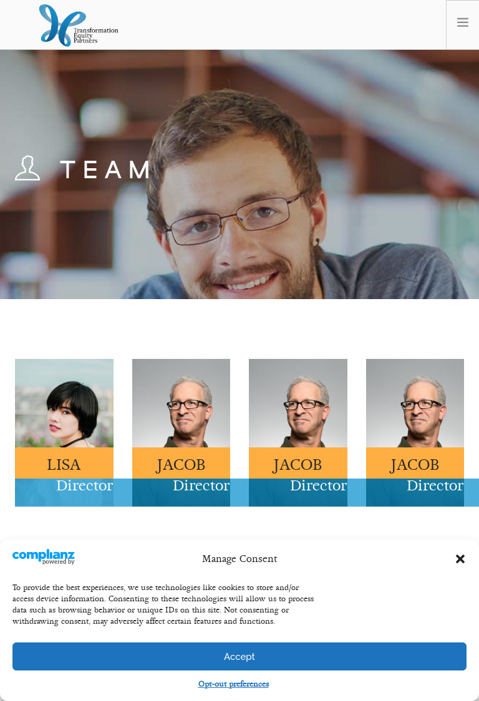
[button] (460, 559)
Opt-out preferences (233, 684)
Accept (239, 656)
